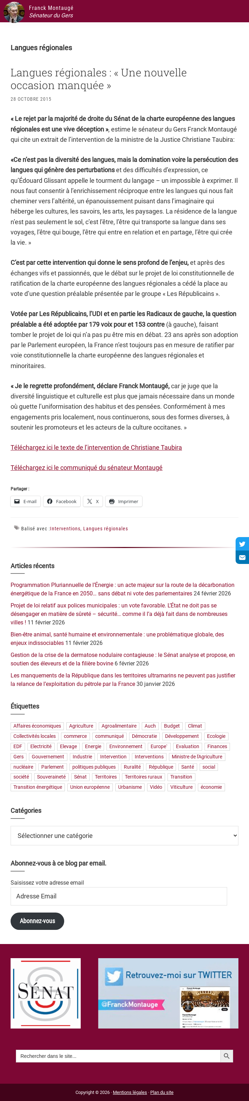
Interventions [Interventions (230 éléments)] (149, 757)
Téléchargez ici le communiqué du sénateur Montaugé (87, 467)
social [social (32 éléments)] (208, 767)
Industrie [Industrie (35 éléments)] (82, 757)
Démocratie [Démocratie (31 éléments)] (144, 737)
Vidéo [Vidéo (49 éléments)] (156, 788)
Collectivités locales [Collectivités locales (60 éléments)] (34, 737)
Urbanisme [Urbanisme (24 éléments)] (130, 788)
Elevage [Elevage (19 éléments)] (68, 747)
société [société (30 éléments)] (21, 777)
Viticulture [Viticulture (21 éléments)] (181, 788)
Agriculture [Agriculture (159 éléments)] (81, 726)
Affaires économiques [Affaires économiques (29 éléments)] (37, 726)
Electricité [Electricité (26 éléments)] (40, 747)
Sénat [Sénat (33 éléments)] (80, 777)
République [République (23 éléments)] (161, 767)
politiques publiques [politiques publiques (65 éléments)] (94, 767)
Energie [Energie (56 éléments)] (93, 747)
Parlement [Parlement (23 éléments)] (52, 767)
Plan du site (162, 1092)
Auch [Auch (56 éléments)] (150, 726)
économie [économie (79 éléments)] (211, 788)
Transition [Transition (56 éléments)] (181, 777)
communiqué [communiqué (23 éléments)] (109, 737)
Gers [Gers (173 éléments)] (18, 757)
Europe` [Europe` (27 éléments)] (159, 747)
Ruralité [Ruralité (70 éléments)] (132, 767)
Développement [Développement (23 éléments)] (182, 737)
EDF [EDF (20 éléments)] (17, 747)
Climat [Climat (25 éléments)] (195, 726)
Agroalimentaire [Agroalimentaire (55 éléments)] (119, 726)
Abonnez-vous (37, 921)
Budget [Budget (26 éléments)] (172, 726)
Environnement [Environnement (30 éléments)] (125, 747)
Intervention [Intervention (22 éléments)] (113, 757)
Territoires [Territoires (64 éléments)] (106, 777)
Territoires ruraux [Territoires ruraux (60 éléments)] (143, 777)
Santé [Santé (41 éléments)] (187, 767)
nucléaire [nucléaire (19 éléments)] (23, 767)
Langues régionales (105, 528)
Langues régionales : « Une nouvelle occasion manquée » (99, 78)
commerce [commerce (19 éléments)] (75, 737)
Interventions (65, 528)
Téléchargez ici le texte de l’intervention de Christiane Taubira (96, 447)
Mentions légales (130, 1092)
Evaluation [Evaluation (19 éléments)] (187, 747)
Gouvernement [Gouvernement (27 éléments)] (48, 757)
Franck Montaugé (51, 8)
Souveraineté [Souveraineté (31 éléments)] (51, 777)
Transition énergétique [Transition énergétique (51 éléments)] (37, 788)
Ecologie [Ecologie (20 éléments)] (216, 737)
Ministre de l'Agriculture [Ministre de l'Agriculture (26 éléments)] (197, 757)
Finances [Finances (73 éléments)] (217, 747)
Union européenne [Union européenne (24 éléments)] (90, 788)
